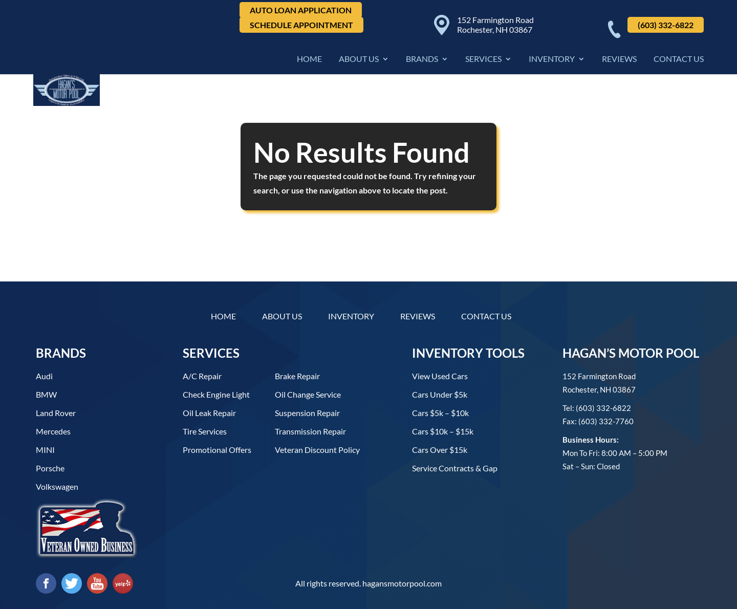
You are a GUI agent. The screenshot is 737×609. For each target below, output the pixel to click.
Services (483, 60)
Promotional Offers (217, 449)
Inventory (552, 60)
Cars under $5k (439, 394)
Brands (422, 60)
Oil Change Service (308, 394)
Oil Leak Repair (209, 413)
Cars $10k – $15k (442, 431)
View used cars (440, 376)
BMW (46, 394)
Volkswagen (57, 486)
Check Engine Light (216, 394)
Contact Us (679, 60)
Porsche (50, 468)
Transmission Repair (310, 431)
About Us (359, 60)
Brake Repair (297, 376)
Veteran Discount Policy (317, 449)
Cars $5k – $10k (440, 413)
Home (309, 60)
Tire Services (205, 431)
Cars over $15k (439, 449)
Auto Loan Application (301, 10)
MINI (45, 449)
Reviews (619, 60)
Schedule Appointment (301, 25)
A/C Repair (202, 376)
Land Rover (56, 413)
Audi (44, 376)
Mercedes (53, 431)
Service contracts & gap (454, 468)
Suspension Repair (307, 413)
